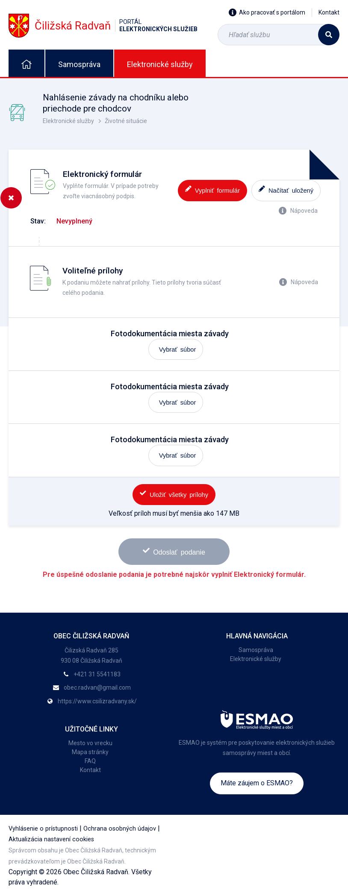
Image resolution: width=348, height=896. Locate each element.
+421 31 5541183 (97, 674)
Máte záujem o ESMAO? (257, 783)
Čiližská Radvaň (103, 25)
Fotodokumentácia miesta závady (170, 333)
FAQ (90, 761)
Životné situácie (126, 121)
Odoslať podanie (174, 551)
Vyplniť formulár (212, 189)
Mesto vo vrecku (90, 743)
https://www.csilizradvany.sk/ (97, 701)
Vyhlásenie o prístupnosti (43, 828)
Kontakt (329, 12)
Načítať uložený (286, 189)
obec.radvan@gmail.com (97, 687)
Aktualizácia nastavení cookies (51, 839)
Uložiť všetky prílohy (174, 493)
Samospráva (79, 64)
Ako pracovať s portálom (267, 12)
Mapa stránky (90, 752)
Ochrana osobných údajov (119, 828)
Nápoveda (298, 210)
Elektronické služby (160, 64)
